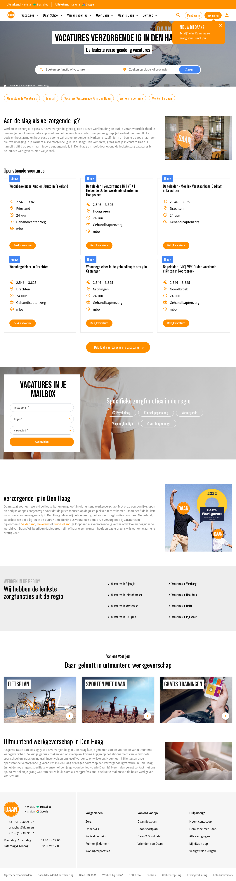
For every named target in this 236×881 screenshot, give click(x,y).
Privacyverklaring (197, 875)
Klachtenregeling (171, 875)
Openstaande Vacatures (22, 98)
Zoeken (189, 69)
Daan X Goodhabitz (150, 836)
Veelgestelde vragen (202, 851)
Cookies (151, 875)
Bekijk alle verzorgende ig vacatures (119, 347)
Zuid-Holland (62, 524)
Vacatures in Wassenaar (122, 606)
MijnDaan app (198, 843)
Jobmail (50, 98)
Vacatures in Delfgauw (121, 617)
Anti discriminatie (223, 875)
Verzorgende (189, 412)
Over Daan (105, 14)
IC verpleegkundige (158, 423)
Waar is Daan (128, 14)
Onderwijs (92, 829)
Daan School (53, 14)
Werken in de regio (131, 98)
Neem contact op (200, 821)
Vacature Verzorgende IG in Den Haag (87, 98)
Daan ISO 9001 (87, 875)
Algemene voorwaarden (18, 875)
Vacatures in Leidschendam (124, 595)
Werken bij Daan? (112, 875)
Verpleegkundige (122, 423)
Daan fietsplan (147, 821)
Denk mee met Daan (202, 829)
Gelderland (28, 524)
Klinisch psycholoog (156, 412)
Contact (150, 14)
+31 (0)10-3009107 (21, 822)
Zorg (88, 821)
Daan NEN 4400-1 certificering (55, 875)
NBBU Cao (135, 875)
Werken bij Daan (162, 98)
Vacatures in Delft (179, 606)
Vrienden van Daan (150, 843)
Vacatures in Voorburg (181, 584)
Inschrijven (213, 15)
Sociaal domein (95, 836)
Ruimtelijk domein (97, 843)
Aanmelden (41, 441)
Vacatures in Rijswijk (121, 584)
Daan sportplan (148, 829)
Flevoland (43, 524)
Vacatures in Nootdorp (182, 595)
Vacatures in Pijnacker (182, 617)
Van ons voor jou (79, 14)
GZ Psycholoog (121, 412)
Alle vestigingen (199, 836)
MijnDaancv (193, 15)
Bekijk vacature (23, 245)
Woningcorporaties (98, 851)
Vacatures (30, 14)
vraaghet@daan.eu (21, 827)
